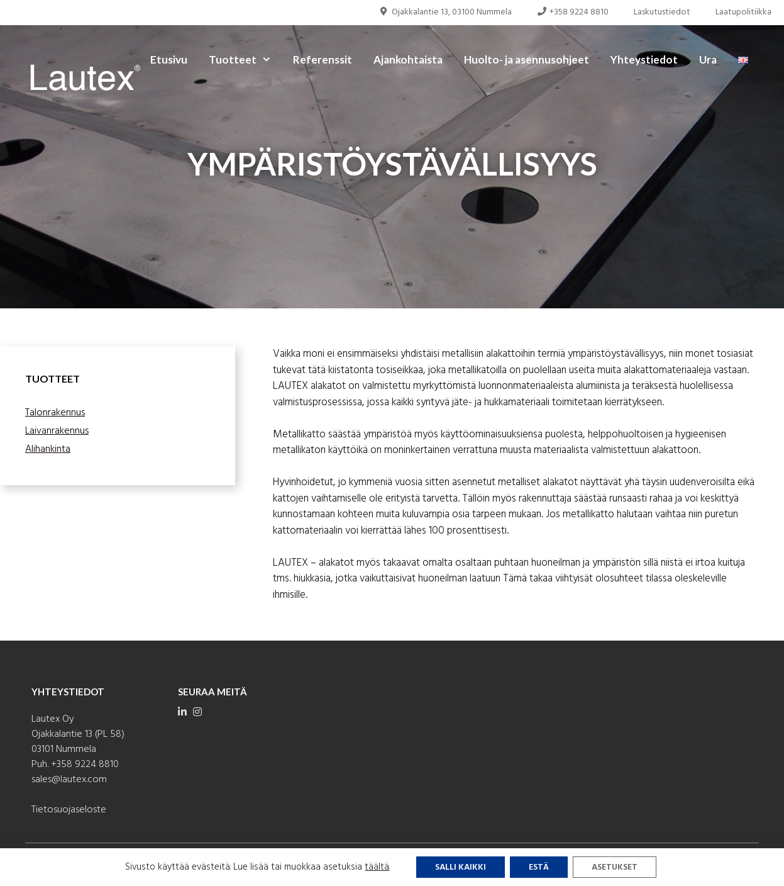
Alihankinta (47, 449)
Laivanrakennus (57, 431)
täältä (377, 867)
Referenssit (322, 59)
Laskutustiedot (662, 12)
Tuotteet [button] (245, 60)
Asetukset (615, 867)
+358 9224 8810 (573, 12)
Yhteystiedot (644, 59)
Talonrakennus (55, 413)
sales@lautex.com (69, 779)
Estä (539, 867)
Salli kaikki (460, 867)
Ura (708, 59)
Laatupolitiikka (743, 12)
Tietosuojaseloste (68, 810)
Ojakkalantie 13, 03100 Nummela (445, 12)
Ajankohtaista (408, 59)
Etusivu (168, 59)
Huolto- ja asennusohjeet (526, 59)
